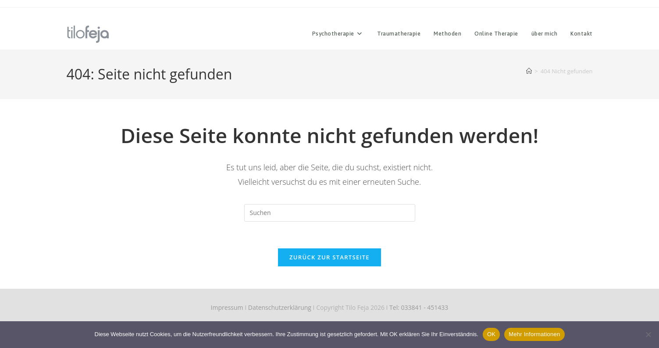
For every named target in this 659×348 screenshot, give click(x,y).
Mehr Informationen (534, 334)
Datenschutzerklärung (279, 307)
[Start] (529, 71)
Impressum (227, 307)
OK (491, 334)
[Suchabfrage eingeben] (329, 213)
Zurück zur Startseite (329, 257)
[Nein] (648, 334)
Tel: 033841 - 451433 (418, 307)
